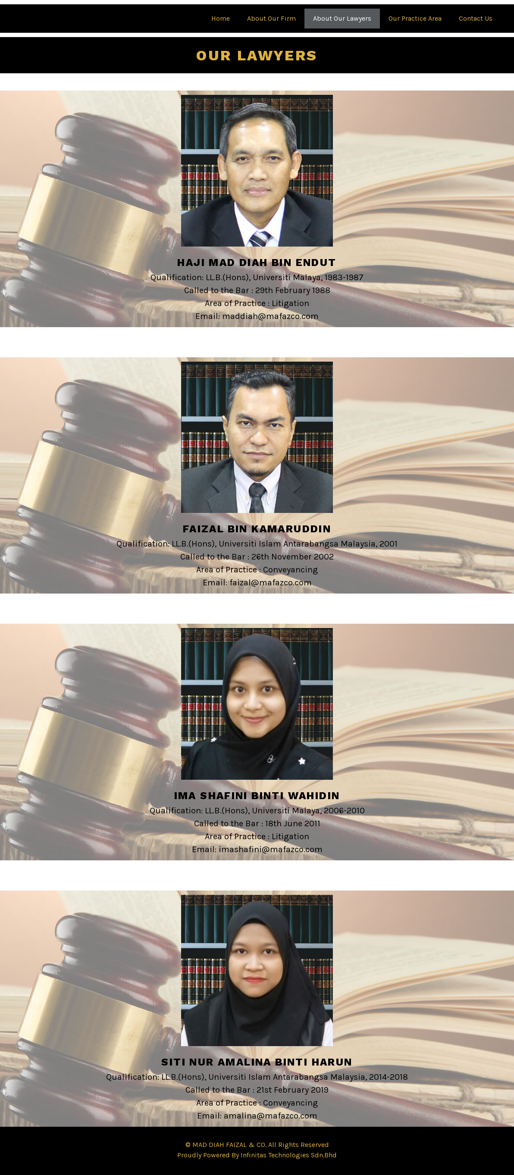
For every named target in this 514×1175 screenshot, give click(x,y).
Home (220, 18)
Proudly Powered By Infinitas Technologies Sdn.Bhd (257, 1155)
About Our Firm (271, 18)
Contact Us (475, 18)
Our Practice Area (415, 18)
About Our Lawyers (342, 18)
